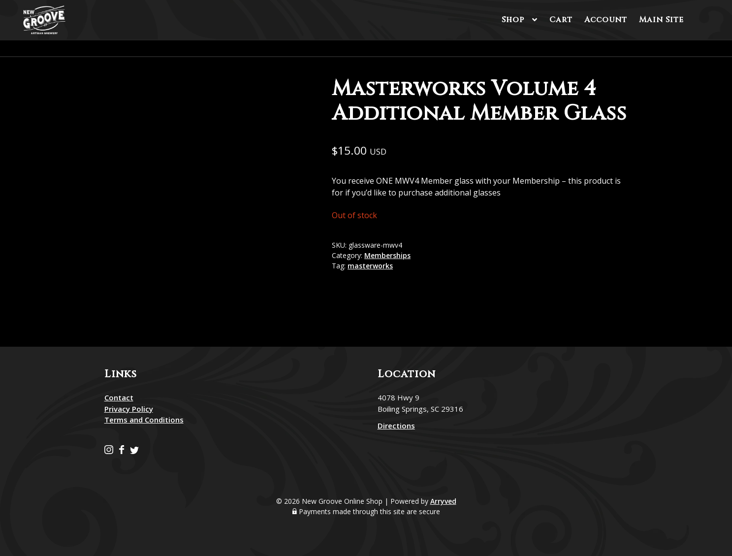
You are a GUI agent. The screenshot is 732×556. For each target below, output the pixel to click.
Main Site (661, 19)
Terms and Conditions (144, 420)
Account (605, 19)
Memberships (387, 255)
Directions (396, 425)
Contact (118, 397)
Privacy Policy (128, 409)
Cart (561, 19)
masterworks (370, 265)
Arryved (443, 501)
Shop (513, 19)
